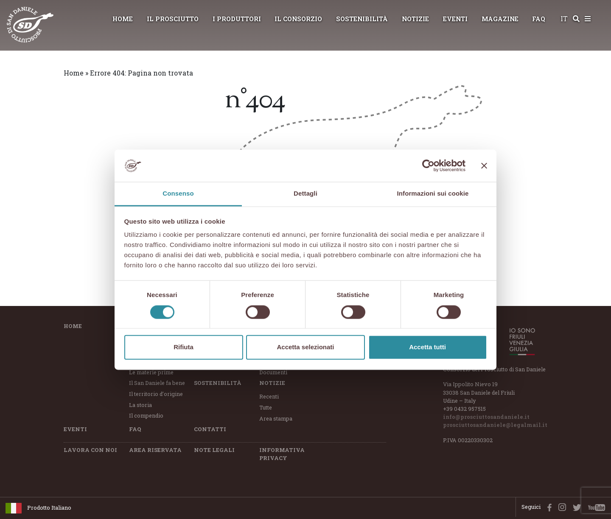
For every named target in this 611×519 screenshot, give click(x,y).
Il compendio (146, 415)
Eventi (455, 19)
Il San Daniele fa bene (157, 382)
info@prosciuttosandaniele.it (486, 416)
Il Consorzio (298, 19)
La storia (140, 404)
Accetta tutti (427, 347)
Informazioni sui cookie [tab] (433, 193)
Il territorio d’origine (156, 393)
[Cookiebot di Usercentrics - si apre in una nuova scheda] (428, 165)
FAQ (538, 19)
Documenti (273, 372)
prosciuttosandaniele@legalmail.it (495, 424)
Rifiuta (183, 347)
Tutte (265, 407)
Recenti (269, 396)
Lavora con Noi (90, 449)
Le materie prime (151, 372)
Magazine (500, 19)
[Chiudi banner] (484, 165)
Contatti (210, 429)
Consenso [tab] (178, 193)
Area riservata (155, 449)
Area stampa (275, 418)
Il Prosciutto (173, 19)
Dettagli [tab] (305, 193)
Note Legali (214, 449)
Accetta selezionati (305, 347)
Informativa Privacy (282, 453)
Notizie (415, 19)
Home (122, 19)
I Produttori (237, 19)
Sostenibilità (362, 19)
